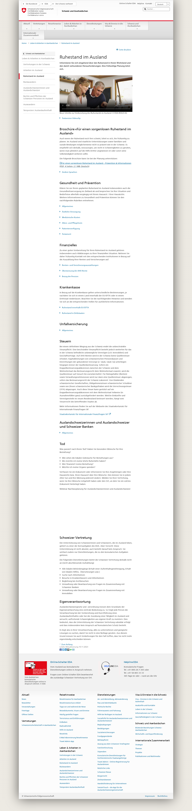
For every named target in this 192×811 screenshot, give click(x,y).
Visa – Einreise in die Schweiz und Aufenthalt (148, 700)
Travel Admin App (67, 741)
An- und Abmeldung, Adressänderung (112, 699)
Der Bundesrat (31, 4)
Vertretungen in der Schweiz (71, 755)
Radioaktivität (65, 726)
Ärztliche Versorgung (71, 212)
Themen (138, 749)
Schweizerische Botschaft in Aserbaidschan (39, 725)
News (24, 699)
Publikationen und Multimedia (147, 756)
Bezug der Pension (70, 276)
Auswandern (65, 783)
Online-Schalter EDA (61, 662)
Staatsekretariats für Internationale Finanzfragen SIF (85, 414)
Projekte (138, 752)
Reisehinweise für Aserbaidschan (73, 699)
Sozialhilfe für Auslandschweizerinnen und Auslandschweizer (114, 719)
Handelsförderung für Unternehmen (112, 784)
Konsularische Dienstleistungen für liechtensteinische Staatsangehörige (111, 756)
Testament (66, 234)
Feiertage (25, 711)
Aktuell (26, 26)
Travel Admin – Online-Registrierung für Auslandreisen (113, 763)
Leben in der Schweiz (143, 709)
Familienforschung (105, 748)
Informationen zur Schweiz (146, 713)
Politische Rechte (104, 707)
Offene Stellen (27, 714)
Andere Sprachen (69, 172)
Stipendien (101, 752)
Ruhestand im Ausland (69, 763)
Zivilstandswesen (104, 780)
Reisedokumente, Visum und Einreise (74, 711)
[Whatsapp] (71, 649)
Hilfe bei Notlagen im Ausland (109, 714)
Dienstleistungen (94, 26)
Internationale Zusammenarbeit (33, 35)
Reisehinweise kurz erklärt (70, 703)
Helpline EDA (131, 662)
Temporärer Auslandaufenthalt (72, 787)
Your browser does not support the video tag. (96, 93)
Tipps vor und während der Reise (73, 707)
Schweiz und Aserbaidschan (137, 26)
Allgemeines (67, 206)
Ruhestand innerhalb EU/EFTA (75, 307)
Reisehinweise (54, 26)
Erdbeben (63, 722)
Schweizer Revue (104, 772)
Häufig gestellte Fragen (69, 714)
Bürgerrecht (102, 776)
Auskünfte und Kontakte (145, 705)
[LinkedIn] (66, 649)
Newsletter (26, 703)
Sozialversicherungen (106, 732)
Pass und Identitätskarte (107, 703)
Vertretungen (39, 26)
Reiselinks (63, 734)
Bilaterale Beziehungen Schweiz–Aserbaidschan (148, 729)
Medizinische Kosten (71, 217)
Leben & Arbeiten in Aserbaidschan (74, 26)
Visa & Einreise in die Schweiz (114, 26)
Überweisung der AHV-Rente (74, 271)
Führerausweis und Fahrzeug (109, 711)
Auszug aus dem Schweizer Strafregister (113, 744)
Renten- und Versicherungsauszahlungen (80, 265)
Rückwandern (65, 767)
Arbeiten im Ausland (68, 759)
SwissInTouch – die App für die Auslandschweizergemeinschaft (110, 788)
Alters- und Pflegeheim (72, 223)
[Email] (73, 649)
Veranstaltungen (28, 707)
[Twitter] (63, 649)
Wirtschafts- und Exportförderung (149, 734)
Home (24, 43)
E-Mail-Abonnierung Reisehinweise (74, 738)
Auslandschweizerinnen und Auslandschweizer (71, 772)
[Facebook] (61, 649)
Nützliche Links (103, 768)
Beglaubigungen (104, 725)
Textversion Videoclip (71, 118)
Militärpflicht (102, 740)
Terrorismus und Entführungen (72, 718)
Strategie (139, 745)
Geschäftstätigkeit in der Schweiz (148, 717)
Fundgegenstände (104, 736)
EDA (46, 4)
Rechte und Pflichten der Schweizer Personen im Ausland (74, 778)
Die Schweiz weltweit (64, 4)
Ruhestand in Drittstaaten (73, 313)
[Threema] (68, 649)
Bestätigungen (103, 729)
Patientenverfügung (71, 228)
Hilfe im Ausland (66, 730)
